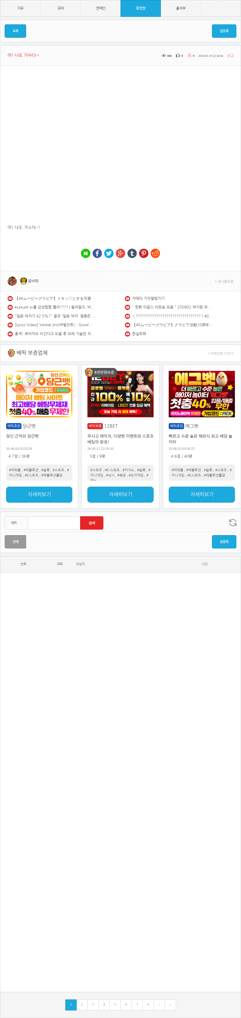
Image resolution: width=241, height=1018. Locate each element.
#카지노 (128, 470)
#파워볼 (15, 470)
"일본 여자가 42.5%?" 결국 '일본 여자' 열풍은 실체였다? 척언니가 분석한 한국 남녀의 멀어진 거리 (55, 316)
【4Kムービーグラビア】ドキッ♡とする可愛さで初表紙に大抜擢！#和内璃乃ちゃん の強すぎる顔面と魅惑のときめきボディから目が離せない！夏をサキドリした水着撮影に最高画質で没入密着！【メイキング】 (55, 298)
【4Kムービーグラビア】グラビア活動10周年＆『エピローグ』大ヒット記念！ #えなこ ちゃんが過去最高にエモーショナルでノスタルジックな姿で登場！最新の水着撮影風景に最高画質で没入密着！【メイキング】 (172, 325)
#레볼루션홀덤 (51, 475)
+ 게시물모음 (224, 281)
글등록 (224, 31)
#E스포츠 (31, 475)
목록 (15, 31)
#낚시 (110, 475)
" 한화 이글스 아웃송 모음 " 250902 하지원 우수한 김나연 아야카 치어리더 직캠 (172, 307)
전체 (15, 542)
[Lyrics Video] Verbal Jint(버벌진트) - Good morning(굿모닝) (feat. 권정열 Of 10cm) (55, 325)
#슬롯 (45, 470)
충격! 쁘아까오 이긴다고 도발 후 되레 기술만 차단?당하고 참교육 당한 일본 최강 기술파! (55, 334)
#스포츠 (58, 470)
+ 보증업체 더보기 (221, 353)
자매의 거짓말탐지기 (148, 298)
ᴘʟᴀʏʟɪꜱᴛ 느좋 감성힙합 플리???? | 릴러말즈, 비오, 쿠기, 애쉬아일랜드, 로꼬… (55, 307)
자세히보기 (39, 494)
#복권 (121, 475)
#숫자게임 (136, 475)
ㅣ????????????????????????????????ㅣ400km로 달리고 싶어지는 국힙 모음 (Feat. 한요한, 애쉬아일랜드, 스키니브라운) (172, 316)
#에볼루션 (31, 470)
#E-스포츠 (112, 470)
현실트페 (139, 334)
